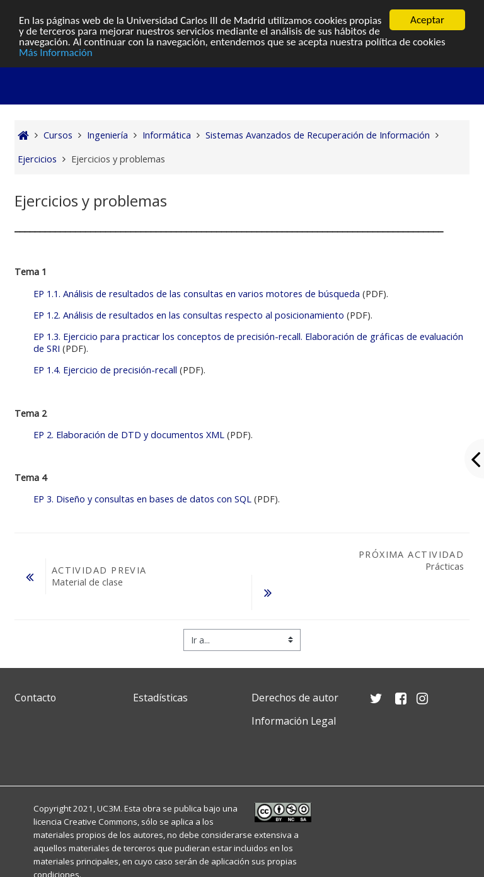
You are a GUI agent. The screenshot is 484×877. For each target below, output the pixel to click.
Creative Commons (100, 821)
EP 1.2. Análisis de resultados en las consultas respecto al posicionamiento (188, 315)
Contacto (35, 697)
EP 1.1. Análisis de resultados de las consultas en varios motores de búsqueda (196, 294)
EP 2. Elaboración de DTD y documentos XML (128, 435)
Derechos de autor (294, 697)
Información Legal (293, 721)
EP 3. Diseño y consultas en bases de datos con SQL (142, 499)
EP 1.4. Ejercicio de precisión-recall (105, 370)
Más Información (56, 52)
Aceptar (427, 19)
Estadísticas (160, 697)
